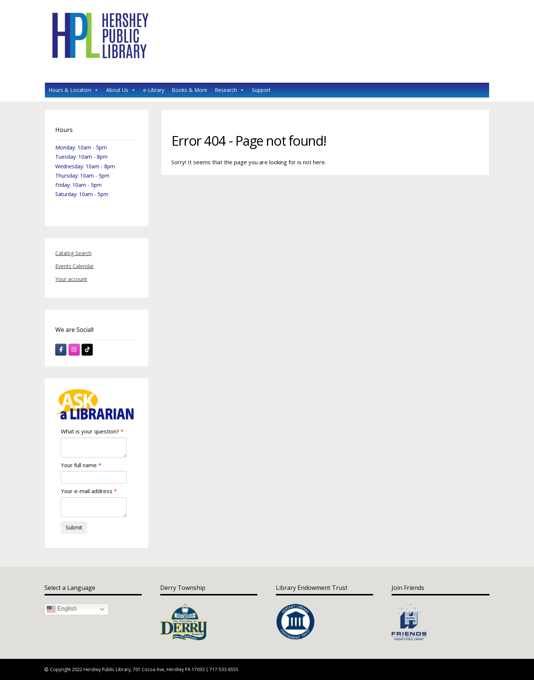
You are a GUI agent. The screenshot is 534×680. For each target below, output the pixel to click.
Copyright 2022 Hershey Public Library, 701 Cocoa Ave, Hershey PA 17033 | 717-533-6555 (144, 669)
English (62, 609)
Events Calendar (74, 266)
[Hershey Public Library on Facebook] (60, 350)
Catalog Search (73, 253)
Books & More (189, 89)
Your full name (79, 465)
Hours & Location (74, 89)
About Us (121, 89)
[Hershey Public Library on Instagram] (74, 350)
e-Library (153, 89)
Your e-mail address (86, 491)
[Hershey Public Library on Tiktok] (87, 350)
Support (261, 89)
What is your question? (90, 431)
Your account (71, 279)
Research (229, 89)
